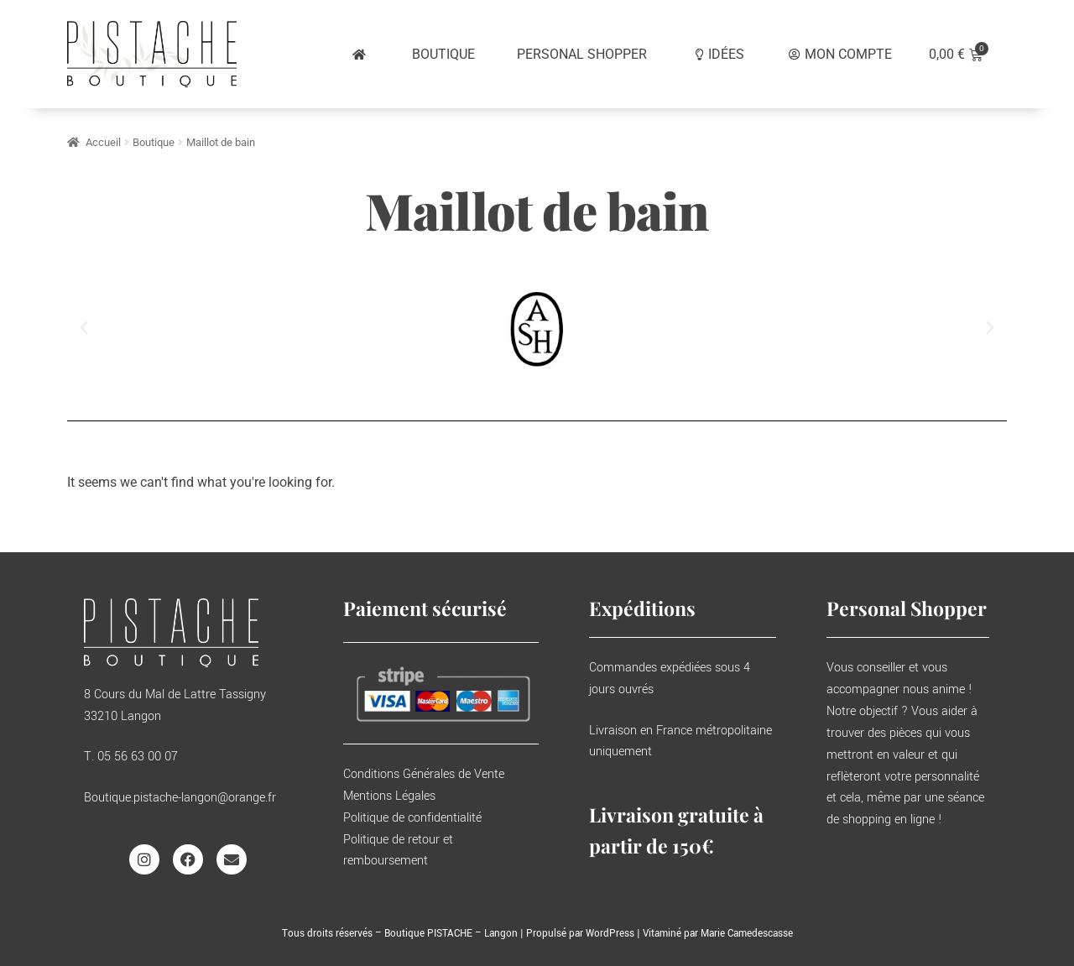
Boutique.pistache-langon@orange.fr (180, 798)
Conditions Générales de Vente (423, 774)
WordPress (610, 934)
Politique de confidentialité (412, 818)
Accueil (103, 142)
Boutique (154, 142)
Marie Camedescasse (747, 934)
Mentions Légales (389, 796)
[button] (84, 328)
